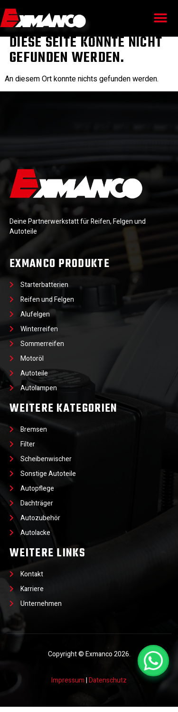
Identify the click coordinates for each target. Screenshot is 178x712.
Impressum (67, 686)
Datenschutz (108, 686)
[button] (160, 18)
